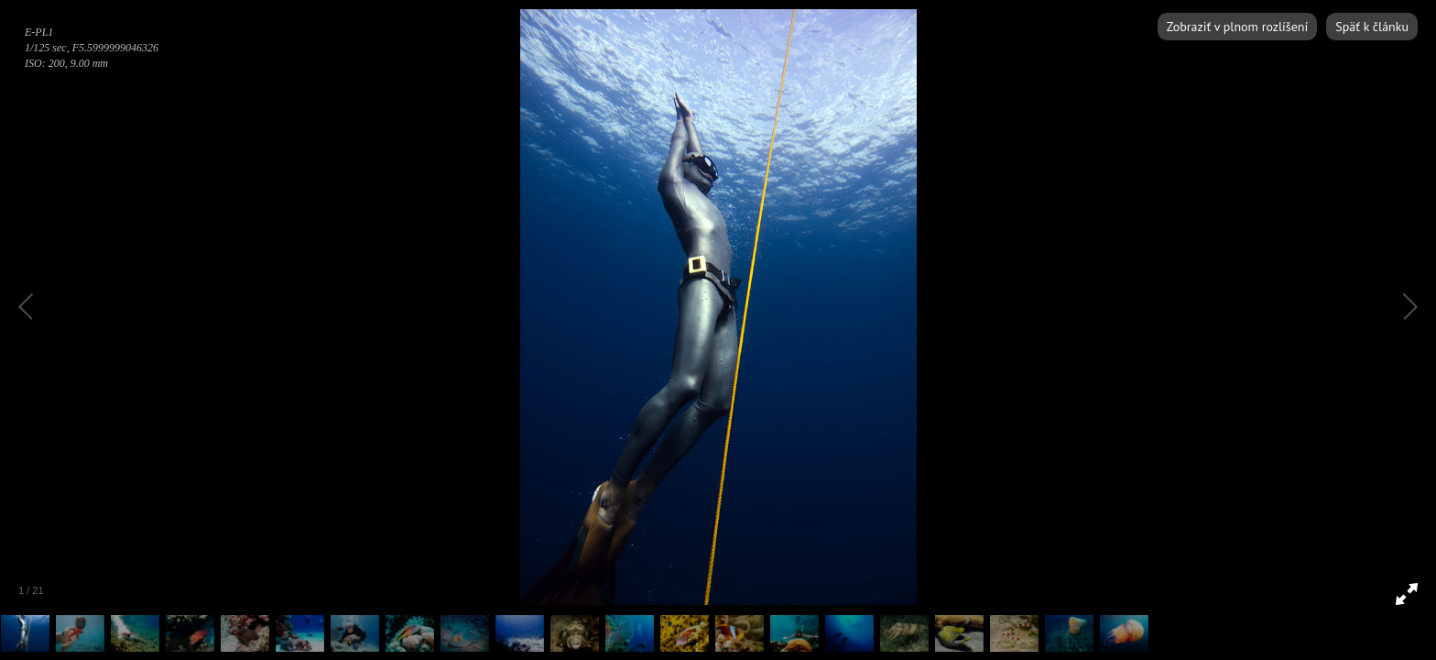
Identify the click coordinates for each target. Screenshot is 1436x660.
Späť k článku (1372, 26)
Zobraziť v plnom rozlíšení (1237, 26)
